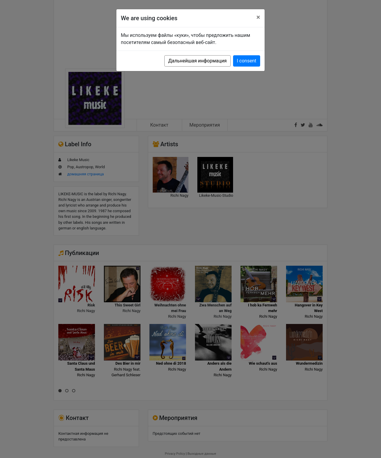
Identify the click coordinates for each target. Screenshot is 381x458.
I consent (246, 61)
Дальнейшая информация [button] (197, 61)
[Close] (258, 17)
